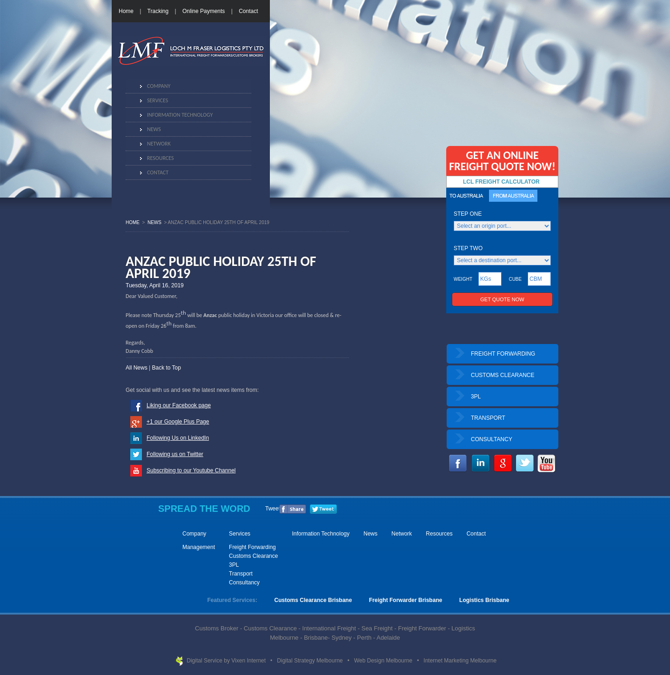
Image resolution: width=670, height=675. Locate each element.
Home (126, 11)
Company (158, 86)
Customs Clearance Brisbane (313, 600)
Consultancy (244, 582)
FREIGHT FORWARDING (503, 354)
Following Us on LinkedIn (178, 438)
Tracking (158, 11)
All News (136, 367)
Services (157, 100)
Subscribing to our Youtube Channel (191, 470)
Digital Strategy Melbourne (310, 660)
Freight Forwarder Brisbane (405, 600)
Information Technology (180, 115)
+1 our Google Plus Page (178, 421)
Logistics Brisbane (484, 600)
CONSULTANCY (491, 439)
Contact (248, 11)
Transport (241, 573)
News (154, 129)
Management (198, 547)
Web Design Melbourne (384, 660)
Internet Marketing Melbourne (459, 660)
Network (159, 143)
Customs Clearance (253, 556)
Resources (160, 158)
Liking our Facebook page (179, 405)
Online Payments (203, 11)
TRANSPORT (488, 418)
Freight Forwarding (252, 547)
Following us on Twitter (175, 454)
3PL (476, 396)
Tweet (272, 508)
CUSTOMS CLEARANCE (502, 375)
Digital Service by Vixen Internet (227, 660)
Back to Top (166, 367)
